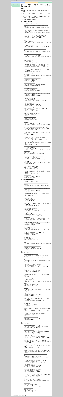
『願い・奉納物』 (27, 120)
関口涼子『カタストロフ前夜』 (29, 190)
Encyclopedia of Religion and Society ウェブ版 (32, 153)
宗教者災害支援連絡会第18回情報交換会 (31, 232)
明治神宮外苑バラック (28, 278)
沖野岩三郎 (26, 41)
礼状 (24, 74)
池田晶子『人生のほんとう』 (29, 123)
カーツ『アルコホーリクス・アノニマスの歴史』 (33, 35)
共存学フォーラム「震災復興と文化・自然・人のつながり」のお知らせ (37, 75)
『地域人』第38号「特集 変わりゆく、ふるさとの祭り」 (35, 46)
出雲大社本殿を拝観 (27, 109)
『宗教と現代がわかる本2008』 (30, 112)
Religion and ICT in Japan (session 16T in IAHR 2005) (33, 156)
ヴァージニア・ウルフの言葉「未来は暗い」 (32, 336)
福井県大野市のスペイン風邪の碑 (30, 264)
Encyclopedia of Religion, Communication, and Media (33, 127)
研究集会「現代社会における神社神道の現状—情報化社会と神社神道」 (37, 132)
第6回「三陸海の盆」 (28, 60)
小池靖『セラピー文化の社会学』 (30, 117)
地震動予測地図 (27, 319)
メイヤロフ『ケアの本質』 (29, 330)
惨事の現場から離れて (28, 304)
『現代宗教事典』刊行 (28, 157)
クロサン (16, 1)
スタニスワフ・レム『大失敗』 (29, 375)
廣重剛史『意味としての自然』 (29, 344)
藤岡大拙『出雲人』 (27, 390)
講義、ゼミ (31, 2)
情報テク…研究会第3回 (28, 177)
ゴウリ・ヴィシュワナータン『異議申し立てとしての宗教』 (35, 51)
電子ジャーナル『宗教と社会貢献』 (30, 81)
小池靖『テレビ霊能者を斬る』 (29, 113)
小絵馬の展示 (26, 107)
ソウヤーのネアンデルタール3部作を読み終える (33, 139)
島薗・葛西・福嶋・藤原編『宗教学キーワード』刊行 (34, 128)
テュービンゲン (27, 89)
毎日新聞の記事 (27, 118)
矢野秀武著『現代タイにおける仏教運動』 (32, 137)
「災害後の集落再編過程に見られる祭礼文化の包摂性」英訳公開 (36, 25)
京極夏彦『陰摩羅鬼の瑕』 (29, 391)
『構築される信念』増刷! (28, 166)
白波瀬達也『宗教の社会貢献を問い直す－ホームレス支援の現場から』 (37, 66)
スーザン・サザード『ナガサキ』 (30, 332)
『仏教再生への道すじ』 (28, 173)
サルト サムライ (27, 385)
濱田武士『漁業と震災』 (28, 239)
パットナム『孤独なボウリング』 (30, 379)
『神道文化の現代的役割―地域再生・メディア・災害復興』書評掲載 (37, 32)
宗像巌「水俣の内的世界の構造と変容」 (31, 37)
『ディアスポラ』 (27, 383)
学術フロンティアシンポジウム (29, 176)
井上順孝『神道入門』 (28, 141)
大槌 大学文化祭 (27, 227)
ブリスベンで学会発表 (28, 129)
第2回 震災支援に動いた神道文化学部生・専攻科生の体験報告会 (36, 308)
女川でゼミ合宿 (27, 199)
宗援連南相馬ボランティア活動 (29, 71)
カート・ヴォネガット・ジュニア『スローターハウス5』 (34, 374)
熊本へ (25, 61)
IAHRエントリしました (28, 167)
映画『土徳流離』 (27, 217)
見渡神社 (25, 198)
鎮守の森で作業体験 (27, 98)
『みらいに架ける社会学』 (29, 138)
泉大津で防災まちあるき (28, 284)
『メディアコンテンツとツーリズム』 (31, 91)
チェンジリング (27, 99)
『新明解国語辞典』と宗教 (29, 79)
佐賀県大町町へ (27, 276)
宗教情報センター (27, 152)
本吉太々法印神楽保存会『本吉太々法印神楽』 (32, 360)
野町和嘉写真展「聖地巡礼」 (29, 90)
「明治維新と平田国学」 (28, 168)
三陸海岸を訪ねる (27, 80)
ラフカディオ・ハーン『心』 (29, 55)
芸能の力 (25, 213)
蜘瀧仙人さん (26, 228)
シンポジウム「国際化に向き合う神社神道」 (32, 84)
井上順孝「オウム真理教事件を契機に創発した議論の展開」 (35, 49)
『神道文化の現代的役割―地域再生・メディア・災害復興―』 (35, 193)
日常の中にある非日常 (28, 220)
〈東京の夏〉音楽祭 (27, 175)
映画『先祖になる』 (27, 234)
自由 (24, 59)
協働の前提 (26, 209)
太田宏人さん (26, 200)
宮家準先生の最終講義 (28, 119)
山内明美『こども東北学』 (29, 205)
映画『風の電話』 (27, 191)
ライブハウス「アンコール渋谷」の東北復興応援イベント (35, 215)
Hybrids (25, 389)
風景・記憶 (26, 238)
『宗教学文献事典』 (27, 114)
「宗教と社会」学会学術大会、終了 (30, 110)
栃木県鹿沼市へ (27, 295)
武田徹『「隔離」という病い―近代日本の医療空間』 (34, 331)
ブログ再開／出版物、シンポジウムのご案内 (32, 78)
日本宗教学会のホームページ (29, 115)
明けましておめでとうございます (30, 158)
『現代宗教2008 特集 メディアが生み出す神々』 (33, 108)
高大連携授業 (26, 103)
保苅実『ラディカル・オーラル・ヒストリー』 (32, 54)
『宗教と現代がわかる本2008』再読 (30, 214)
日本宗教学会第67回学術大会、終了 (30, 105)
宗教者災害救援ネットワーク (29, 83)
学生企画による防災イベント (29, 291)
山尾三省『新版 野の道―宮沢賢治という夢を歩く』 (33, 333)
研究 (18, 2)
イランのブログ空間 (27, 86)
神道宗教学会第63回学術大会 (29, 85)
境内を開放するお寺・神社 (29, 271)
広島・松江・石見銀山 (28, 148)
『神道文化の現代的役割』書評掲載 (30, 23)
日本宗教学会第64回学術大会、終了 (30, 144)
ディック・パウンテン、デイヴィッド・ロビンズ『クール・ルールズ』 (37, 345)
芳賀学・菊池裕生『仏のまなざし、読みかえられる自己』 (35, 124)
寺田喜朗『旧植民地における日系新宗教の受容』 (33, 100)
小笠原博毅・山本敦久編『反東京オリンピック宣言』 (34, 350)
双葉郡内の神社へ (27, 224)
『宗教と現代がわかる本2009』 (30, 95)
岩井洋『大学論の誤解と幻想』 (29, 327)
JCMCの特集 (26, 122)
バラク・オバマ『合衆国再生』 (29, 104)
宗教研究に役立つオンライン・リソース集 (32, 36)
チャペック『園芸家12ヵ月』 (29, 265)
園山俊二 (25, 335)
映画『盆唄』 (26, 45)
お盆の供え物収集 (27, 134)
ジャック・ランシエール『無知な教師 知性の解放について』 (35, 354)
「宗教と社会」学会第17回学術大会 (30, 88)
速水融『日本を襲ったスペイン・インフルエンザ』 (33, 266)
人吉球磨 (25, 262)
